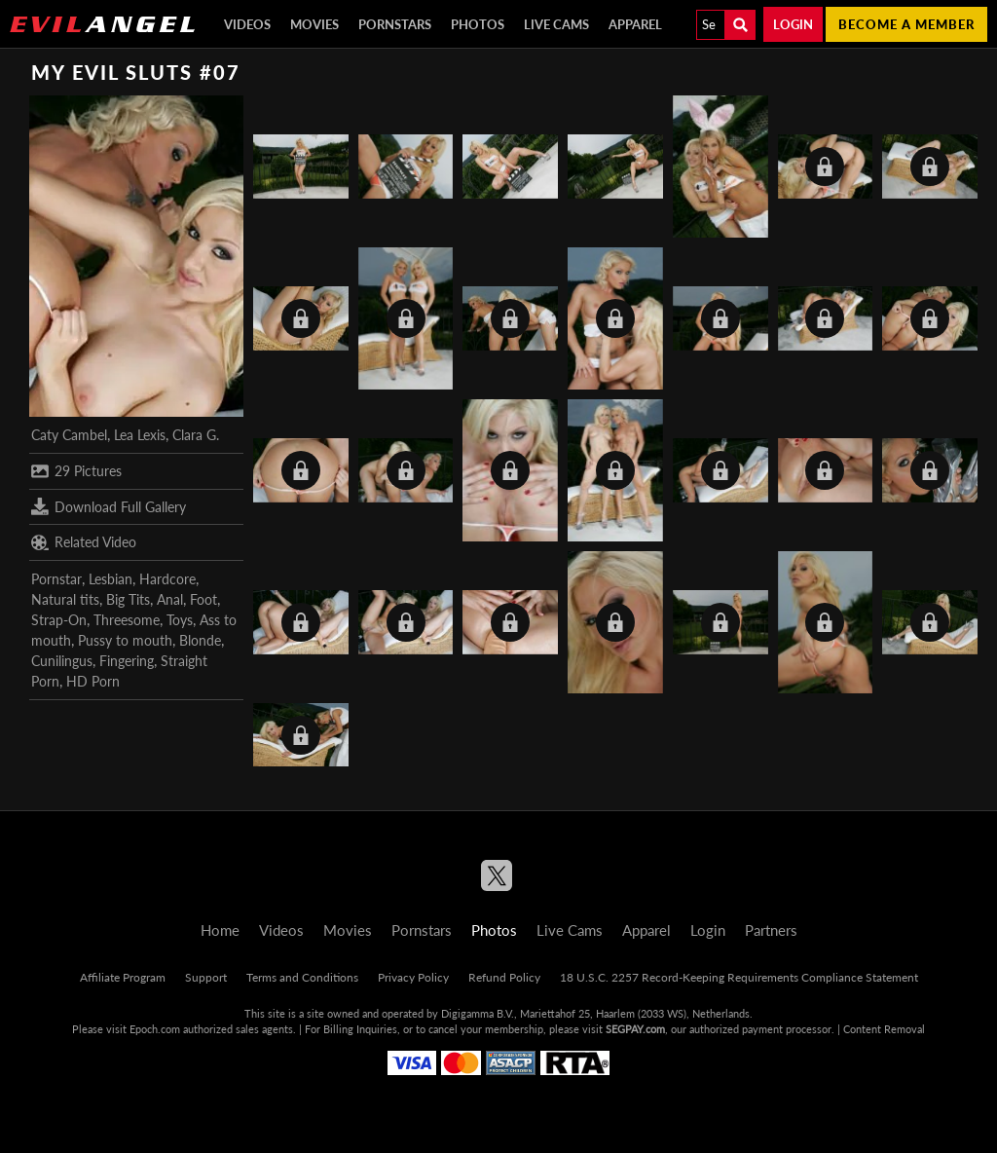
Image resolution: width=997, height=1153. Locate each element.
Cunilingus (61, 660)
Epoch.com (154, 1029)
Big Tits (128, 599)
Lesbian (110, 579)
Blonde (200, 640)
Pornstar (56, 579)
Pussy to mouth (125, 640)
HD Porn (93, 681)
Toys (179, 620)
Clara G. (195, 435)
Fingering (126, 660)
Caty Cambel (69, 435)
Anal (170, 599)
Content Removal (884, 1029)
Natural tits (65, 599)
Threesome (126, 620)
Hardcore (167, 579)
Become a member (906, 24)
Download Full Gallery (108, 506)
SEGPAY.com (635, 1029)
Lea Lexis (140, 435)
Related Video (83, 542)
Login (793, 24)
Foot (203, 599)
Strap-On (59, 620)
